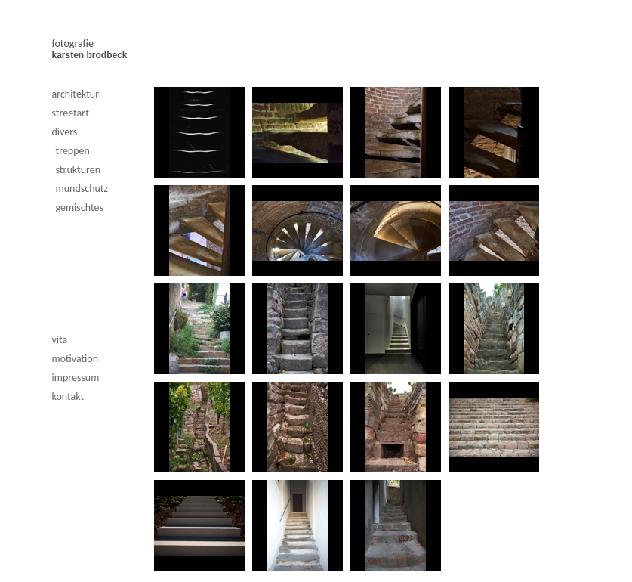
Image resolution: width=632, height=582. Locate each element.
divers (65, 131)
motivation (75, 358)
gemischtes (79, 207)
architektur (76, 94)
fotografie (73, 43)
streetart (70, 113)
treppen (73, 150)
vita (60, 339)
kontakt (68, 396)
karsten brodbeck (90, 55)
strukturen (78, 169)
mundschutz (82, 188)
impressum (76, 377)
